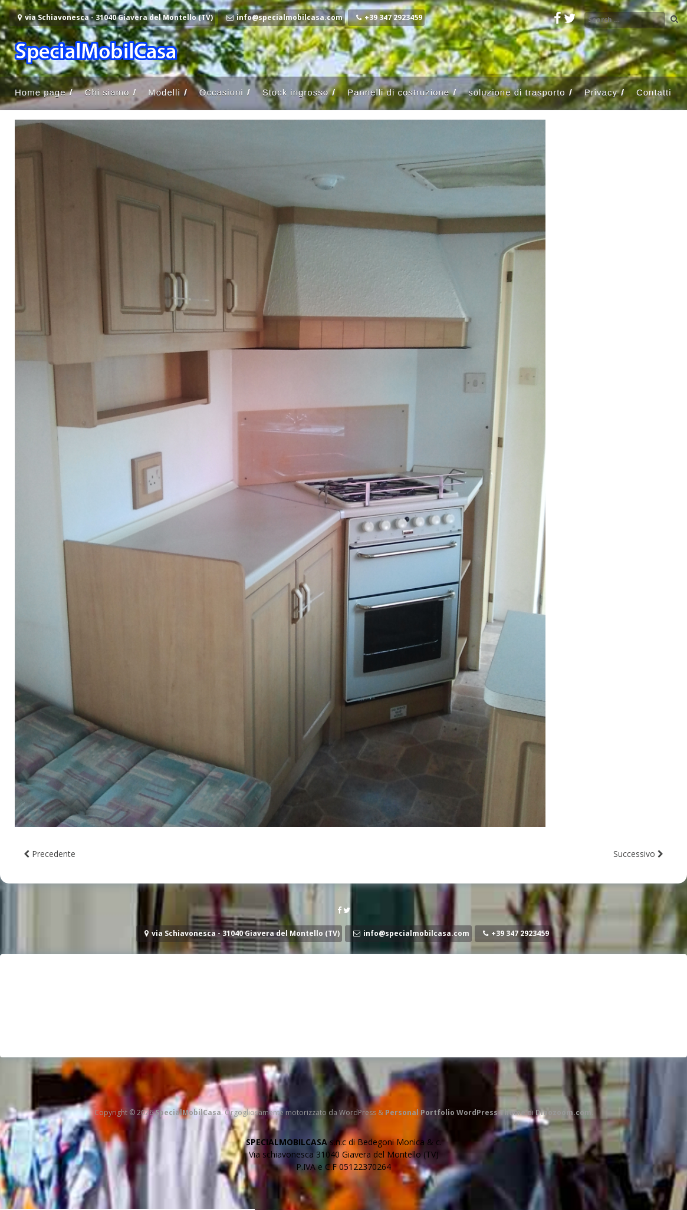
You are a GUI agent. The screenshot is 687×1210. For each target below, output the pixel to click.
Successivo (638, 853)
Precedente (49, 853)
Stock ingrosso (295, 92)
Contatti (654, 92)
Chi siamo (107, 92)
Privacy (600, 92)
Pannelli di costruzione (398, 92)
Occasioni (221, 92)
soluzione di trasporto (517, 92)
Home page (40, 92)
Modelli (164, 92)
